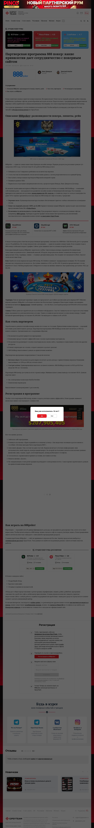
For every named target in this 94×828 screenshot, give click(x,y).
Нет (52, 416)
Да (42, 416)
